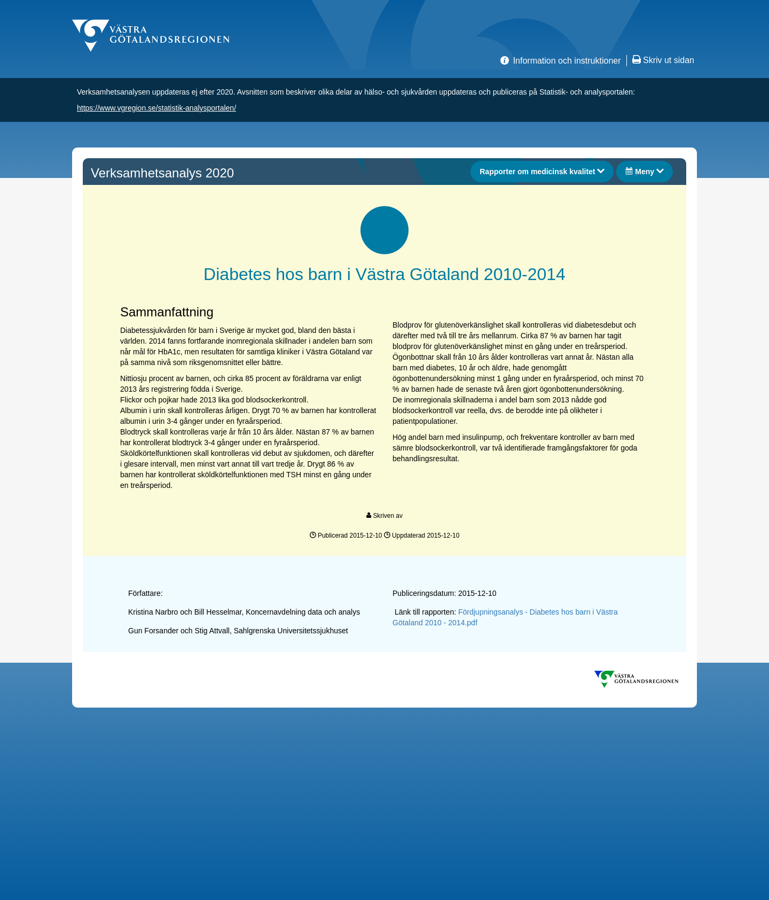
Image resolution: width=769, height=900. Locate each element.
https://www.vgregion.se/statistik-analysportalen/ (156, 108)
